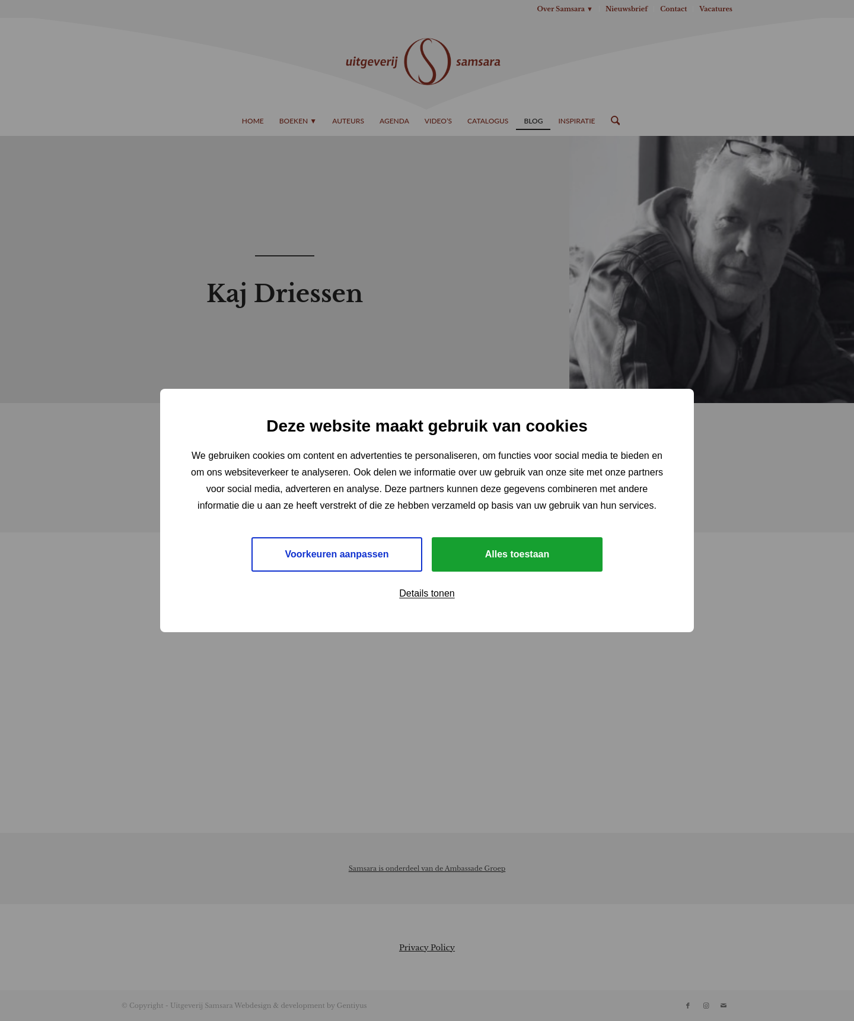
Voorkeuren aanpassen (337, 554)
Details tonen (426, 593)
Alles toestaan (517, 554)
